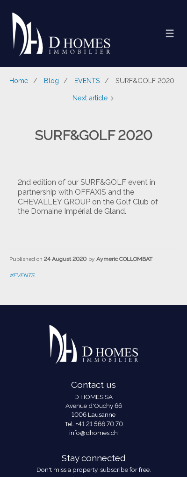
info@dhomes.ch (93, 432)
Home (19, 80)
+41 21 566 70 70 (99, 424)
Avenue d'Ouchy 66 (93, 405)
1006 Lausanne (93, 414)
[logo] (61, 33)
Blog (51, 80)
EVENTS (87, 80)
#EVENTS (21, 275)
